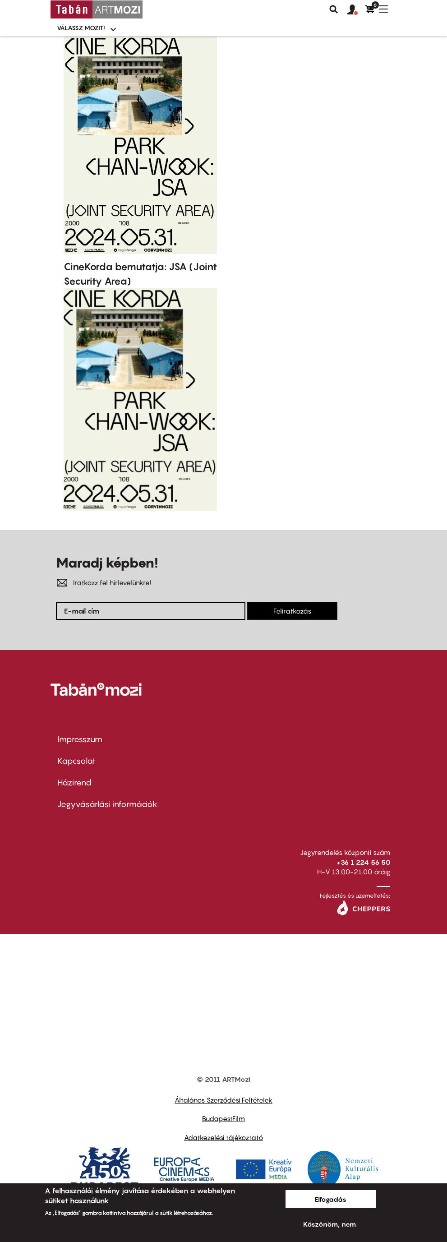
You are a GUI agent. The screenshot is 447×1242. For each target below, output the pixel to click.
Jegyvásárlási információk (107, 804)
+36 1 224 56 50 (363, 862)
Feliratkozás (292, 611)
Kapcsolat (76, 761)
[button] (356, 10)
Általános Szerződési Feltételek (223, 1100)
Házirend (74, 782)
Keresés (333, 9)
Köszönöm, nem (329, 1224)
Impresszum (79, 739)
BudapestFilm (223, 1118)
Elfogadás (330, 1199)
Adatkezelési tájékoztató (223, 1137)
